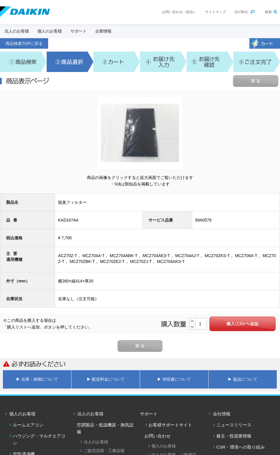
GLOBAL (242, 12)
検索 (268, 12)
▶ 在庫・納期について (37, 379)
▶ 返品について (243, 379)
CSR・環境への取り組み (240, 447)
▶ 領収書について (174, 379)
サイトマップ (215, 12)
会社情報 (221, 413)
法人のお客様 (90, 413)
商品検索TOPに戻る (24, 43)
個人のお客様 (22, 413)
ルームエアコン (28, 424)
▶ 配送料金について (106, 379)
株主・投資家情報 (233, 435)
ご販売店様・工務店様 (104, 450)
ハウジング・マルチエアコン (39, 439)
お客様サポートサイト (170, 424)
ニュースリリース (233, 424)
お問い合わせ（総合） (179, 12)
